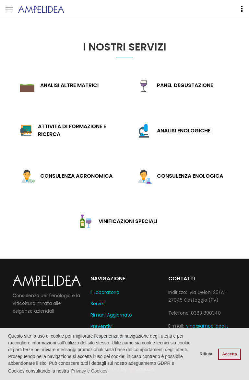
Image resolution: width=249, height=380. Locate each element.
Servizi (97, 303)
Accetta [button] (229, 354)
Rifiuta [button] (206, 354)
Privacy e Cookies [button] (89, 371)
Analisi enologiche (183, 130)
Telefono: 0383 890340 (194, 313)
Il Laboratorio (104, 292)
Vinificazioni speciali (128, 221)
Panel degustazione (185, 85)
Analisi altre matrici (69, 85)
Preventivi (101, 326)
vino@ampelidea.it (207, 326)
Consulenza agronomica (76, 176)
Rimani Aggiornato (111, 315)
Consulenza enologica (190, 176)
